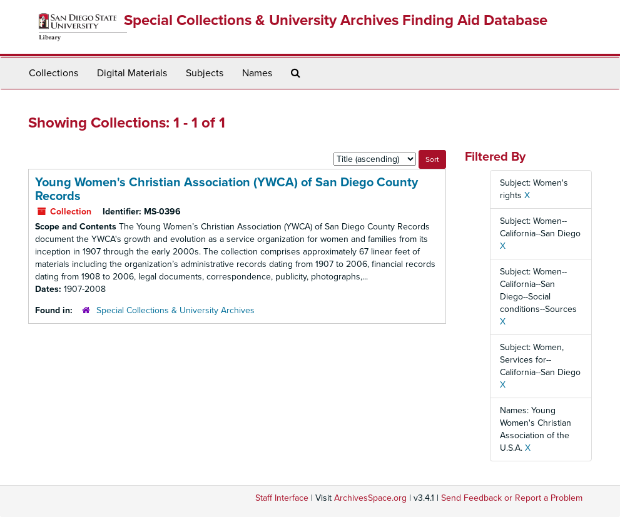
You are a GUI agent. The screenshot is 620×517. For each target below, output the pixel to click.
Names (257, 73)
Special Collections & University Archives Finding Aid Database (335, 20)
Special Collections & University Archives (175, 310)
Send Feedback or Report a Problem (511, 498)
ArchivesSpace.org (370, 498)
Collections (53, 73)
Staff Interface (281, 498)
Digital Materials (132, 73)
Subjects (204, 73)
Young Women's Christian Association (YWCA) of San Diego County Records (226, 189)
